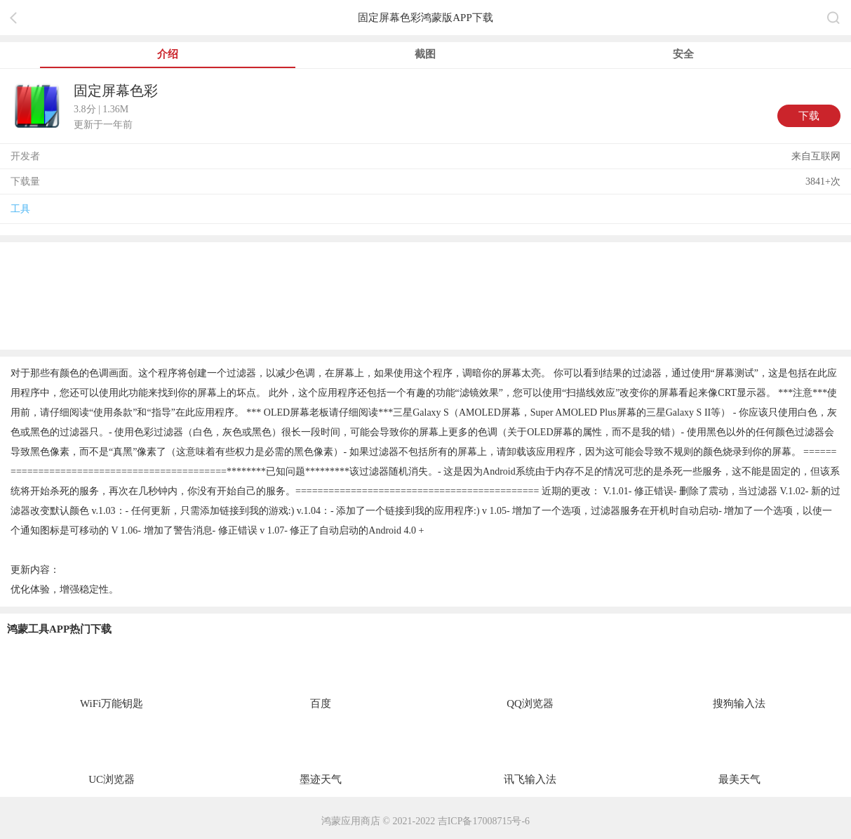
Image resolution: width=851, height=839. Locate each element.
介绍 (167, 54)
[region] (425, 295)
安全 (683, 54)
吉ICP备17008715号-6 (484, 821)
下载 (808, 115)
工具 (20, 209)
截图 (425, 54)
